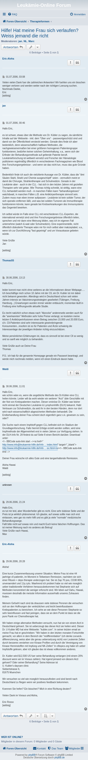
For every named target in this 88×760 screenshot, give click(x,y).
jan (20, 41)
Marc (31, 41)
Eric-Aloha (8, 58)
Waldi (5, 369)
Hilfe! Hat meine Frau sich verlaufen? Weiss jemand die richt (39, 33)
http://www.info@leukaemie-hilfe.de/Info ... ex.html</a (30, 448)
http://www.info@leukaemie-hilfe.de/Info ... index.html (29, 444)
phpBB (31, 755)
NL (25, 41)
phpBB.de (59, 757)
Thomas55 (8, 260)
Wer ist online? (12, 737)
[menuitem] (12, 14)
